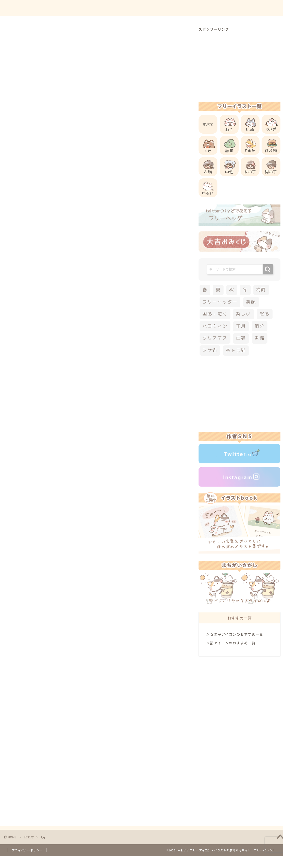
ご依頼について (259, 8)
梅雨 (261, 289)
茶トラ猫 (236, 350)
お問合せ (230, 8)
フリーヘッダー (220, 302)
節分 (259, 326)
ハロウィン (215, 326)
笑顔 (251, 302)
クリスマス (215, 338)
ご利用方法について (195, 8)
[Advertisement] (239, 63)
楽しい (243, 314)
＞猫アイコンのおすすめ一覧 (231, 642)
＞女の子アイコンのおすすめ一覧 (234, 634)
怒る (265, 314)
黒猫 (259, 338)
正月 (241, 326)
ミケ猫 (209, 350)
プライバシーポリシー (27, 850)
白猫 (241, 338)
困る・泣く (215, 314)
